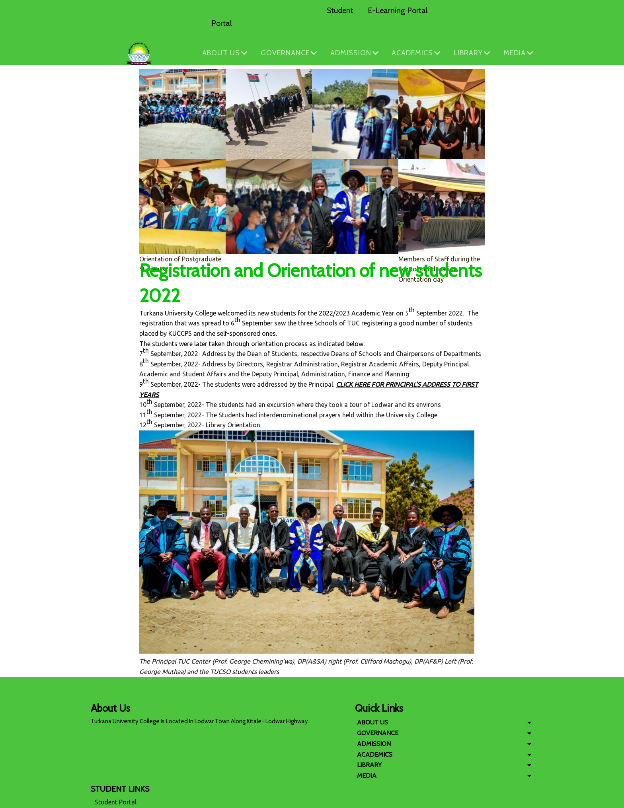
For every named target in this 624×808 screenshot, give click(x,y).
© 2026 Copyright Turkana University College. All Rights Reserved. (312, 800)
